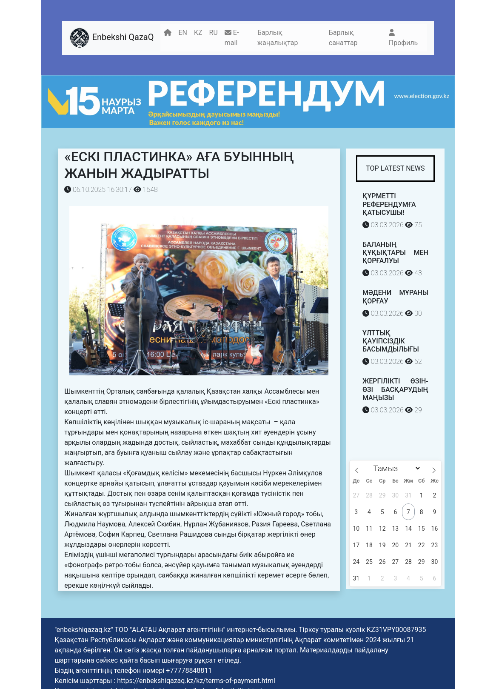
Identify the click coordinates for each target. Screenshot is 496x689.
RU (213, 33)
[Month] (395, 468)
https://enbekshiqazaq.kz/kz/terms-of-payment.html (196, 681)
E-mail (232, 38)
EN (182, 33)
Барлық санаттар (343, 38)
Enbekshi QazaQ (111, 38)
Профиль (403, 38)
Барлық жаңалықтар (277, 38)
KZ (198, 33)
